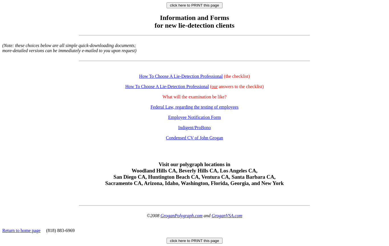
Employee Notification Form (194, 117)
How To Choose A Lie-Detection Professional (181, 76)
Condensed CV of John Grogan (194, 137)
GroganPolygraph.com (181, 215)
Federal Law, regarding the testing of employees (195, 107)
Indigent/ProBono (194, 127)
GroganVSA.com (227, 215)
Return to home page (21, 230)
